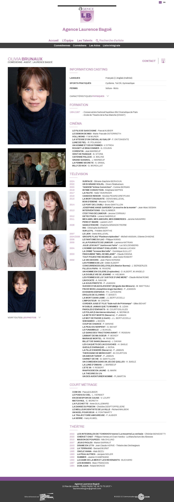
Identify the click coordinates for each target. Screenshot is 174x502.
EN (164, 2)
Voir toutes (24, 317)
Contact (149, 60)
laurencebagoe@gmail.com (87, 488)
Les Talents (84, 40)
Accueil (53, 40)
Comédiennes (62, 45)
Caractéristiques (89, 96)
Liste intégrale (111, 45)
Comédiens (79, 45)
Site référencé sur (39, 497)
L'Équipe (67, 40)
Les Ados (94, 45)
